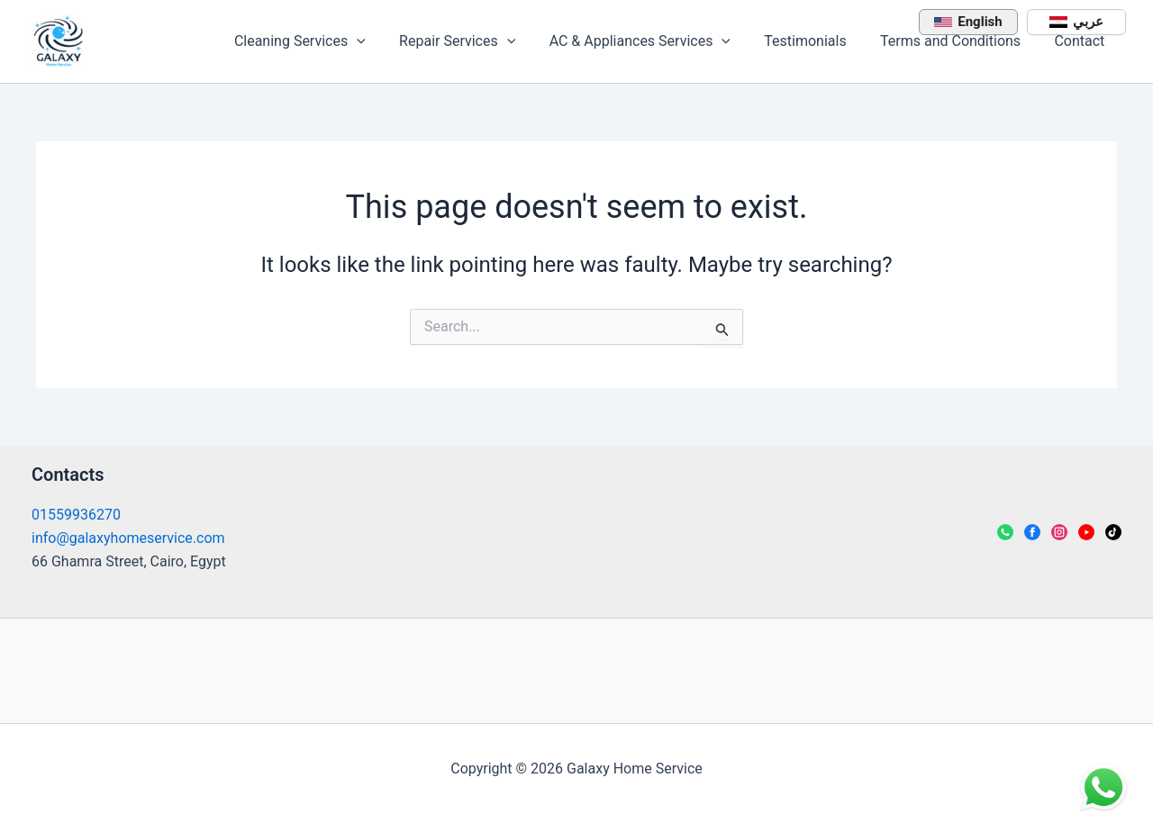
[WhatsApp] (1005, 532)
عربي (1076, 22)
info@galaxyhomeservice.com (128, 538)
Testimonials (817, 41)
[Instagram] (1059, 532)
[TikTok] (1113, 532)
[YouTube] (1086, 532)
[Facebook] (1032, 532)
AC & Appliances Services (656, 41)
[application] (383, 41)
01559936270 (76, 514)
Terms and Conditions (957, 41)
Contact (1082, 41)
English (968, 22)
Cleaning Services (326, 41)
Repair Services (479, 41)
